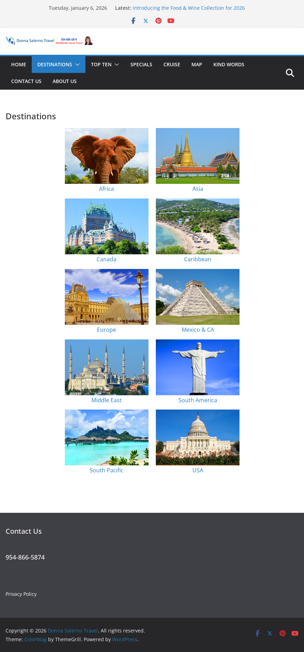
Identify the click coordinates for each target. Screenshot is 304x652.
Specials (141, 64)
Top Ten (101, 64)
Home (18, 64)
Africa (106, 189)
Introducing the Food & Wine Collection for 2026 (189, 8)
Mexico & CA (198, 330)
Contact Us (26, 81)
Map (196, 64)
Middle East (106, 400)
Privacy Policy (21, 594)
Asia (197, 189)
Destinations (54, 64)
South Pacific (106, 470)
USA (197, 470)
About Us (65, 81)
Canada (106, 259)
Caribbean (197, 259)
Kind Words (228, 64)
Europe (106, 330)
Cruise (172, 64)
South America (197, 400)
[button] (76, 64)
